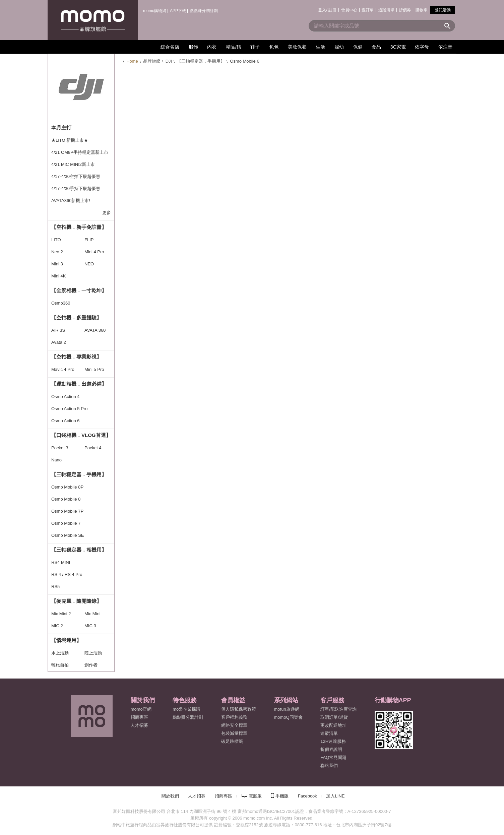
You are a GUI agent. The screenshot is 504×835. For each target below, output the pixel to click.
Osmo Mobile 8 (65, 499)
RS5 (55, 586)
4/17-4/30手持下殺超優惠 (75, 188)
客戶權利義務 (234, 717)
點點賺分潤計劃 (204, 10)
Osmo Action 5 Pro (69, 408)
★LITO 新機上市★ (69, 140)
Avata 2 (58, 342)
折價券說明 (331, 749)
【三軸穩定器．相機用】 (79, 550)
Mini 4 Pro (94, 251)
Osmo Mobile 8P (67, 487)
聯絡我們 (329, 765)
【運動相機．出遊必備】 (79, 384)
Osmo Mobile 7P (67, 511)
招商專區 (139, 717)
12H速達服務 (333, 741)
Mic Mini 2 (61, 613)
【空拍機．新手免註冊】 (79, 227)
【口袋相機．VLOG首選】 (81, 435)
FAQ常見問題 (333, 757)
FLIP (88, 239)
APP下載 (178, 10)
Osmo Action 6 (65, 420)
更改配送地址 (333, 725)
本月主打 (61, 127)
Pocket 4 (93, 447)
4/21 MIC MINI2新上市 (73, 164)
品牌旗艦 (152, 61)
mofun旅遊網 (286, 709)
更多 (106, 212)
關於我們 (170, 795)
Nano (56, 459)
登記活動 (443, 10)
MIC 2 (57, 625)
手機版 (282, 795)
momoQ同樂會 (288, 717)
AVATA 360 (95, 330)
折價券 (405, 10)
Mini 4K (58, 275)
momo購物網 (154, 10)
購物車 (422, 10)
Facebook (307, 795)
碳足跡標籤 (232, 741)
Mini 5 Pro (94, 369)
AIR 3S (58, 330)
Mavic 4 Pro (62, 369)
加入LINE (335, 795)
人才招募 (196, 795)
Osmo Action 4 (65, 396)
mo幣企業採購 (186, 709)
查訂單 (368, 10)
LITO (56, 239)
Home (132, 61)
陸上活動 (93, 652)
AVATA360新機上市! (70, 200)
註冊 (332, 10)
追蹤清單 (386, 10)
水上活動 (60, 652)
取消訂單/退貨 (334, 717)
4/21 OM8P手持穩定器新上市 (79, 152)
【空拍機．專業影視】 (76, 357)
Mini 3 (57, 263)
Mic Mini (92, 613)
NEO (89, 263)
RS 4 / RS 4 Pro (66, 574)
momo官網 (141, 709)
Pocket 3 (59, 447)
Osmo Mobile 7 (65, 523)
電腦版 (255, 795)
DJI (169, 61)
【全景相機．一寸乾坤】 (79, 290)
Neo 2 (57, 251)
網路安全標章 (234, 725)
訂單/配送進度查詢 (338, 709)
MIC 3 (90, 625)
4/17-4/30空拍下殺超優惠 (75, 176)
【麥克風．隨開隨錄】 (76, 601)
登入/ (322, 10)
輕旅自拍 (60, 664)
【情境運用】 (66, 640)
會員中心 (349, 10)
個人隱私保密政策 (238, 709)
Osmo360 (60, 303)
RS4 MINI (60, 562)
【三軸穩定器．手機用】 (201, 61)
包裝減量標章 (234, 733)
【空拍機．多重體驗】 (76, 317)
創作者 (91, 664)
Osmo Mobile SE (67, 535)
